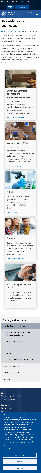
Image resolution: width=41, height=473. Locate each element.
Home (3, 31)
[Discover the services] (20, 240)
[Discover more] (20, 193)
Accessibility (6, 408)
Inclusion (6, 379)
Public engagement (11, 372)
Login (10, 7)
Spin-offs (9, 353)
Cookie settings (19, 455)
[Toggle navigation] (37, 13)
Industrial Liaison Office (14, 341)
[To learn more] (20, 286)
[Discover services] (20, 145)
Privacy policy (8, 445)
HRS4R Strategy (8, 399)
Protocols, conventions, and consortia (19, 359)
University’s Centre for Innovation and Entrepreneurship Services (19, 333)
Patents (8, 347)
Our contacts (6, 404)
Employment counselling (13, 365)
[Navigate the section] (20, 95)
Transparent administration (12, 396)
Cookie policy (8, 448)
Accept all (19, 468)
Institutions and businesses (15, 326)
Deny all (20, 462)
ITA (4, 7)
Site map (4, 392)
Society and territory (13, 31)
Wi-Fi (3, 411)
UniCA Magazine (22, 7)
